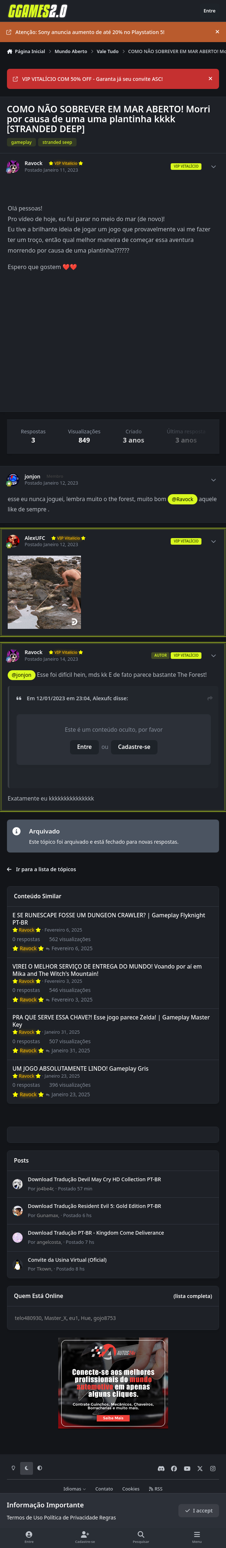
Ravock (33, 163)
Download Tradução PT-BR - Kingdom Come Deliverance (96, 1232)
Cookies (131, 1489)
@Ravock (182, 499)
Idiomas (74, 1489)
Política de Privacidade (71, 1517)
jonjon (32, 476)
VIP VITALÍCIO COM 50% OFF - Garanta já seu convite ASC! (88, 78)
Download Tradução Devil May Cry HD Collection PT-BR (94, 1179)
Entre (84, 747)
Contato (104, 1489)
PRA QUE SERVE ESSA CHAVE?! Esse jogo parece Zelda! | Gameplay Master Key (111, 1021)
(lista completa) (193, 1296)
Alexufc (102, 698)
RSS (156, 1489)
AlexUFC (35, 538)
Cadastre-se (134, 747)
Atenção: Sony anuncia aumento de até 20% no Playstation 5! (85, 32)
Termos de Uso (25, 1517)
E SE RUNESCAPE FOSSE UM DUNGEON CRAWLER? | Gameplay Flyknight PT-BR (108, 918)
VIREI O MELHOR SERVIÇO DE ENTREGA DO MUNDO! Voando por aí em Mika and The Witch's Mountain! (107, 969)
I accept (199, 1510)
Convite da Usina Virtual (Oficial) (67, 1259)
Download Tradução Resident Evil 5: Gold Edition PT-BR (94, 1205)
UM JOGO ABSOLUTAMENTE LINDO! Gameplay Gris (80, 1068)
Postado (75, 1188)
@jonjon (22, 674)
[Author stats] (213, 166)
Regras (107, 1517)
